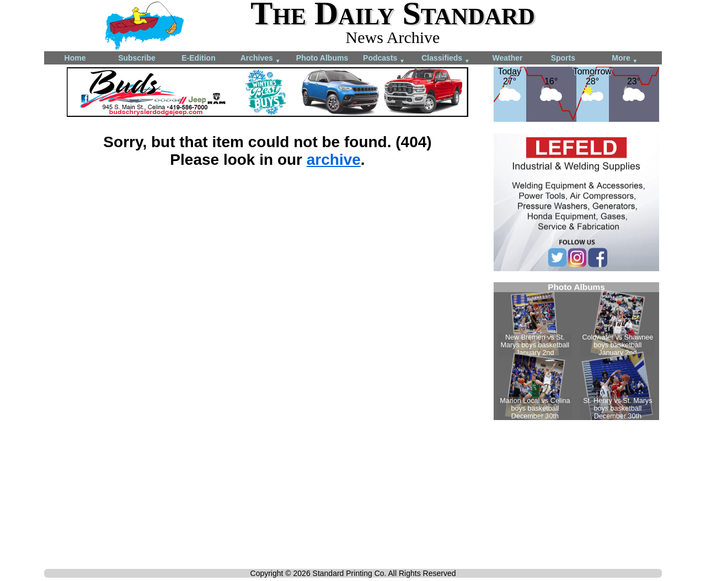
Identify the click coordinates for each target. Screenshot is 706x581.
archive (334, 159)
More (625, 58)
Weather (508, 57)
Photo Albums (322, 57)
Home (75, 57)
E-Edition (198, 57)
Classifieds (445, 58)
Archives (260, 58)
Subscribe (137, 57)
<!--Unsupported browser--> (576, 351)
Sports (563, 57)
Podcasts (384, 58)
